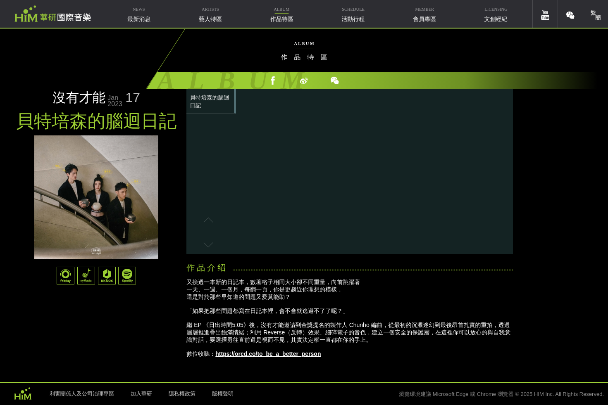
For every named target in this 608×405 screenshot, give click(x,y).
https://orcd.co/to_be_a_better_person (268, 354)
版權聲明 (223, 394)
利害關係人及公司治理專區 (82, 394)
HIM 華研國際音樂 (22, 393)
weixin (570, 14)
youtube (545, 14)
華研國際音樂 (52, 13)
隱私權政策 (182, 394)
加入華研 (141, 394)
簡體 (595, 14)
